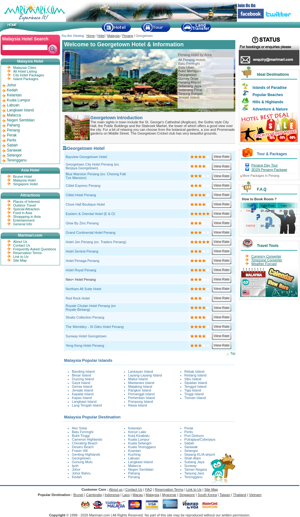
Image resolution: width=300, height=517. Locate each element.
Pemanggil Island (141, 394)
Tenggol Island (195, 386)
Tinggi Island (194, 394)
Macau (137, 495)
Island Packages (25, 79)
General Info (22, 224)
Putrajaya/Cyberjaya (199, 439)
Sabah (189, 443)
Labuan (134, 458)
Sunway (190, 466)
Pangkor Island (139, 390)
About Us (20, 241)
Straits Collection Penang (85, 317)
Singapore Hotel (25, 184)
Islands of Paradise (269, 87)
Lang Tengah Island (87, 405)
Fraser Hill (80, 451)
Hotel (101, 36)
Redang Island (195, 375)
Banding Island (83, 371)
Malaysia (113, 36)
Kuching (134, 454)
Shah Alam (192, 458)
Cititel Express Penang (83, 185)
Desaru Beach (83, 447)
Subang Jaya (194, 462)
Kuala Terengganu (142, 447)
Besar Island (81, 375)
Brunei (78, 495)
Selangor (191, 451)
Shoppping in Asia (27, 216)
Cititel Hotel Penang (81, 195)
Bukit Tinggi (81, 436)
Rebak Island (194, 371)
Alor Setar (79, 428)
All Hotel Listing (25, 71)
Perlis (188, 432)
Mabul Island (138, 379)
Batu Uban (186, 67)
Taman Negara (195, 469)
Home (91, 36)
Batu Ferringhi (189, 63)
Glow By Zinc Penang (82, 223)
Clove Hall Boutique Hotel (85, 204)
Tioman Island (195, 398)
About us (115, 489)
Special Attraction (26, 209)
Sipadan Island (195, 383)
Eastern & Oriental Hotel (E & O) (90, 214)
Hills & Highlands (267, 102)
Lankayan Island (140, 371)
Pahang (134, 473)
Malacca (134, 466)
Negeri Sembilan (140, 469)
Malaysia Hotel (24, 180)
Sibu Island (192, 379)
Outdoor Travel (24, 205)
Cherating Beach (85, 443)
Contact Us (21, 245)
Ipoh (75, 466)
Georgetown (187, 75)
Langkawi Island (84, 401)
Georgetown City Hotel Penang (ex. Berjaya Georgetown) (93, 166)
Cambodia (94, 495)
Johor (76, 469)
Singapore (187, 495)
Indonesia (112, 495)
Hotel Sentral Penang (82, 251)
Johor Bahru (81, 473)
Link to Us (20, 256)
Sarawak (191, 447)
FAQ (148, 489)
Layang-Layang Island (145, 375)
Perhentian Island (141, 398)
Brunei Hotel (22, 176)
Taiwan (225, 495)
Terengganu (193, 477)
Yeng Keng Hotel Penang (85, 345)
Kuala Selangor (140, 443)
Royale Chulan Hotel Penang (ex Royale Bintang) (91, 307)
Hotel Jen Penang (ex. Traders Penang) (96, 242)
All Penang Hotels (191, 60)
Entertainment (23, 220)
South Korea (207, 495)
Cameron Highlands (87, 439)
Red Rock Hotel (78, 298)
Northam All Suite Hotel (83, 289)
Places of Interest (26, 201)
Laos (126, 495)
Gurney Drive (188, 78)
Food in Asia (22, 213)
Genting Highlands (86, 454)
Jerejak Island (188, 97)
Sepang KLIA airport (199, 454)
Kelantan (135, 428)
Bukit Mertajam (189, 71)
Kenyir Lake (137, 432)
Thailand (239, 495)
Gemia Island (82, 386)
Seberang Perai (190, 90)
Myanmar (169, 495)
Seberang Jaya (189, 86)
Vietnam (255, 495)
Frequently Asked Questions (34, 249)
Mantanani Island (141, 383)
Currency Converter (266, 256)
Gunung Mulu (82, 462)
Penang (127, 36)
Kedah (77, 477)
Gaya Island (81, 383)
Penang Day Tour (264, 165)
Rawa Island (137, 405)
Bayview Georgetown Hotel (86, 157)
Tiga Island (192, 390)
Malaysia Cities (24, 67)
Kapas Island (82, 398)
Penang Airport (189, 82)
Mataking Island (140, 386)
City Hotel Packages (28, 75)
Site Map (20, 260)
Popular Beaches (267, 95)
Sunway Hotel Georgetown (86, 336)
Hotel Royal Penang (81, 270)
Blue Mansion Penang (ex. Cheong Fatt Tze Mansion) (96, 176)
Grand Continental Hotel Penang (90, 232)
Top (232, 353)
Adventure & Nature (270, 109)
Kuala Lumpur (139, 439)
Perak (188, 428)
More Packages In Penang (260, 175)
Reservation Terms (27, 253)
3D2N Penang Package (269, 169)
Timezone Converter (266, 260)
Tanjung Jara (194, 473)
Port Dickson (194, 436)
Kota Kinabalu (139, 436)
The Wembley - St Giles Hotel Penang (95, 327)
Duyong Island (83, 379)
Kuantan (134, 451)
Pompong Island (140, 401)
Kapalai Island (82, 394)
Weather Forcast (264, 264)
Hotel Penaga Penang (82, 261)
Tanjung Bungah (190, 93)
